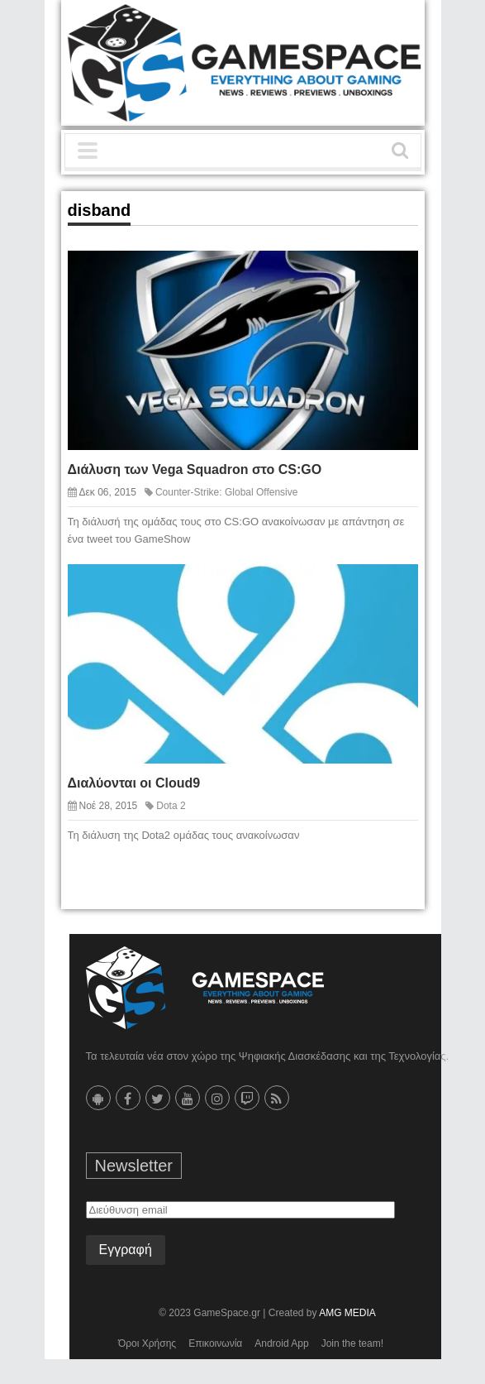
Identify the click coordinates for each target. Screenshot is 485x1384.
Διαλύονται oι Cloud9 (134, 783)
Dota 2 (170, 806)
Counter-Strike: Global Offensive (226, 492)
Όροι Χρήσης (147, 1343)
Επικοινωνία (215, 1343)
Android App (281, 1343)
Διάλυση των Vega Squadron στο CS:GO (195, 469)
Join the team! (352, 1343)
